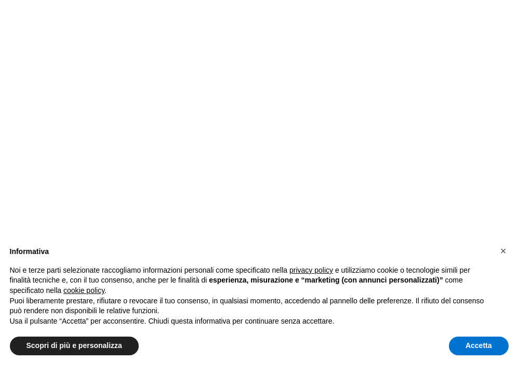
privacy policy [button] (311, 270)
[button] (503, 251)
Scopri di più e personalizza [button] (74, 345)
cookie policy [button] (83, 290)
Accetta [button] (479, 345)
